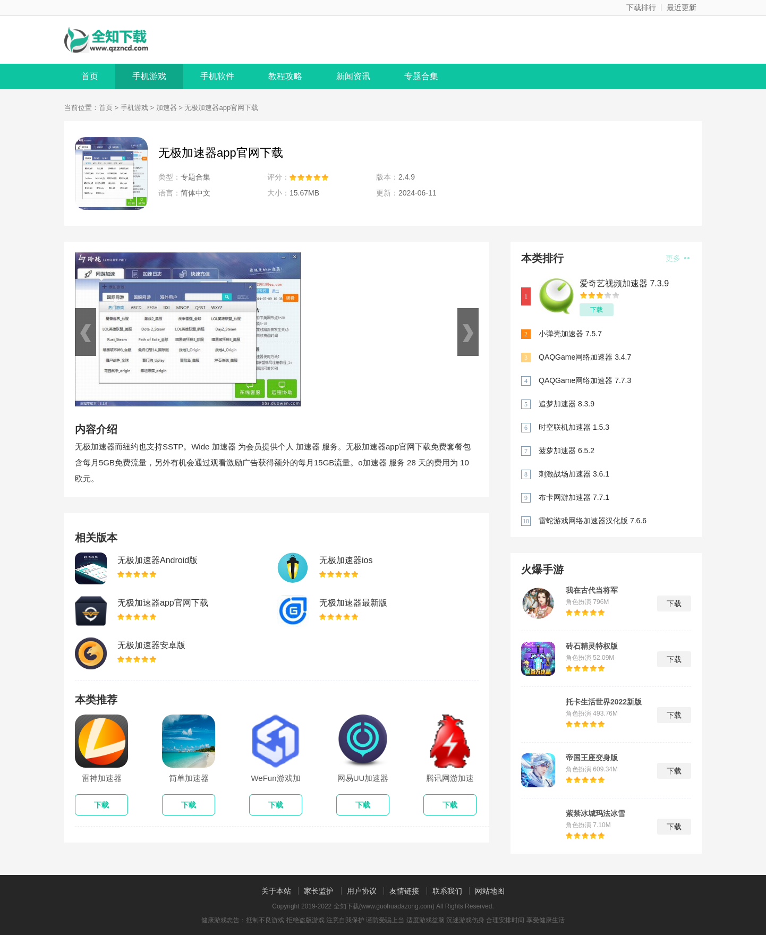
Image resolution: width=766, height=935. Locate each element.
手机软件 (217, 76)
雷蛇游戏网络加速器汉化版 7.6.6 (592, 520)
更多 (678, 258)
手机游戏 (149, 76)
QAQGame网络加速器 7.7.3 (585, 380)
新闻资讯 (353, 76)
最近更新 (681, 7)
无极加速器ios (345, 560)
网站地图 (490, 891)
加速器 (166, 108)
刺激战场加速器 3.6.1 (574, 474)
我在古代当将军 (592, 590)
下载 (596, 309)
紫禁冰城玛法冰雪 (595, 813)
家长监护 (319, 891)
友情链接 (404, 891)
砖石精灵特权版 (592, 646)
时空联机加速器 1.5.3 (574, 427)
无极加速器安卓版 (151, 645)
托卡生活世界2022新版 (604, 702)
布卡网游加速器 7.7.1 (574, 497)
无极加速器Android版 (157, 560)
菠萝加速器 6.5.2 (566, 450)
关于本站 (276, 891)
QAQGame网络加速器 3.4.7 (585, 357)
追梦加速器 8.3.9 (566, 404)
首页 (89, 76)
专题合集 (421, 76)
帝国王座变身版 (592, 757)
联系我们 (447, 891)
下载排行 (641, 7)
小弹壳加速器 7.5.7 (570, 333)
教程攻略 (285, 76)
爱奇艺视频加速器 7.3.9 (624, 283)
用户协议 (362, 891)
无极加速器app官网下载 (162, 602)
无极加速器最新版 (353, 602)
